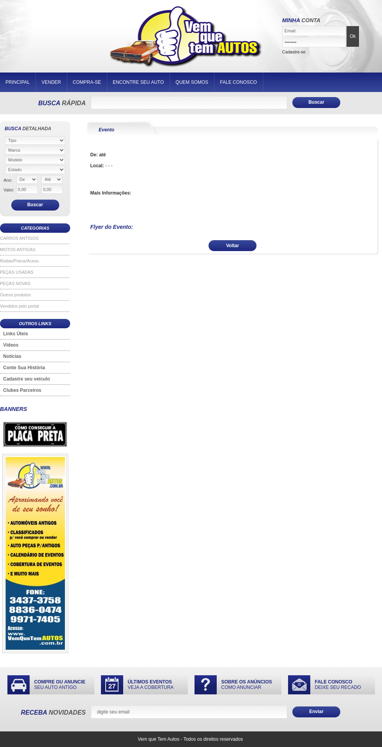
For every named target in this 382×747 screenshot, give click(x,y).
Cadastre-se (294, 52)
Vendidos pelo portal (19, 306)
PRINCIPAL (17, 82)
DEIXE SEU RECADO (338, 684)
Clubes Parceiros (22, 390)
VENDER (51, 82)
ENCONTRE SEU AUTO (138, 82)
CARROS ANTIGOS (19, 238)
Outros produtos (15, 294)
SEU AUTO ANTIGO (60, 684)
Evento (106, 130)
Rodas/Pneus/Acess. (20, 260)
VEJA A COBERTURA (151, 684)
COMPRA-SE (87, 82)
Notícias (12, 356)
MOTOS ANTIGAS (17, 249)
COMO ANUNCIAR (246, 684)
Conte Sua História (24, 367)
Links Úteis (15, 333)
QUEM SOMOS (191, 82)
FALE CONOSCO (238, 82)
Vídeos (10, 345)
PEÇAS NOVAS (15, 283)
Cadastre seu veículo (26, 379)
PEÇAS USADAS (17, 272)
